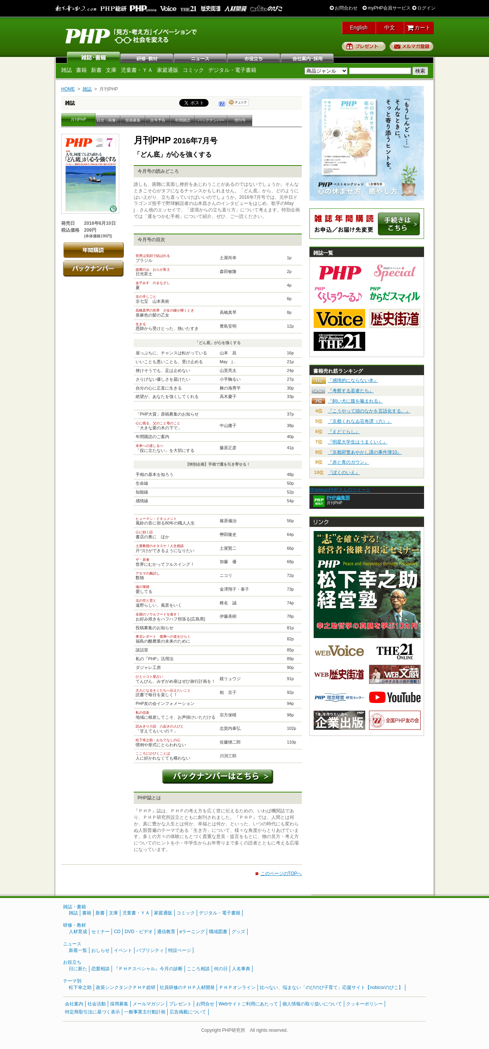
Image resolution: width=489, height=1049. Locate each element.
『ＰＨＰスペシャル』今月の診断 (148, 968)
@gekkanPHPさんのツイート (340, 489)
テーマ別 (72, 981)
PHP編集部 (338, 497)
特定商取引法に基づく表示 (92, 1012)
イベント (123, 950)
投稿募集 (133, 120)
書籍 (81, 70)
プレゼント (364, 46)
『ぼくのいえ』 (344, 472)
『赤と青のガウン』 (348, 462)
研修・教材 (147, 57)
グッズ (238, 931)
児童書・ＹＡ (137, 70)
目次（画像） (108, 120)
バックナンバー (211, 120)
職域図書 (218, 931)
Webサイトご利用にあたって (248, 1004)
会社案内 (307, 57)
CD (117, 931)
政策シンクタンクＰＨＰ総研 (125, 987)
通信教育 (166, 931)
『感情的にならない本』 (353, 380)
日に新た (78, 968)
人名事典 (241, 968)
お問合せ (205, 1004)
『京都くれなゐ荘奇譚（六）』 (360, 421)
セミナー (100, 931)
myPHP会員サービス (387, 8)
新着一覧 (78, 950)
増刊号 (240, 120)
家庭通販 (167, 70)
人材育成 (78, 931)
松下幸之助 (80, 987)
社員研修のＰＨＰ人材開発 (187, 987)
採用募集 (119, 1004)
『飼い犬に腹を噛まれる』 (355, 401)
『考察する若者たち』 (351, 390)
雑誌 (93, 57)
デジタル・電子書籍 (232, 70)
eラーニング (192, 931)
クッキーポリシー (364, 1004)
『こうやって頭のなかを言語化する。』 (369, 411)
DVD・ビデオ (138, 931)
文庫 (111, 70)
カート (419, 27)
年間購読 (182, 120)
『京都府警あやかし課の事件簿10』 (365, 452)
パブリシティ (150, 950)
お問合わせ (344, 8)
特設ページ (179, 950)
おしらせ (100, 950)
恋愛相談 (100, 968)
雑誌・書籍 (74, 906)
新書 (96, 70)
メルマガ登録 (412, 46)
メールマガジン (149, 1004)
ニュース (200, 57)
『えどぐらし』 (344, 431)
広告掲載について (188, 1012)
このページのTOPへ (281, 873)
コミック (193, 70)
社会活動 (96, 1004)
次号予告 (157, 120)
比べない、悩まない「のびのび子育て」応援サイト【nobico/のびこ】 (331, 987)
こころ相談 (198, 968)
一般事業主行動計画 (144, 1012)
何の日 (221, 968)
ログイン (424, 8)
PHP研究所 (132, 35)
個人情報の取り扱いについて (312, 1004)
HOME (68, 89)
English (359, 27)
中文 (389, 27)
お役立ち (254, 57)
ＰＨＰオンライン (237, 987)
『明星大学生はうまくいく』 (357, 442)
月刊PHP (78, 119)
